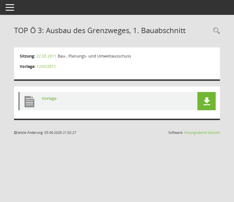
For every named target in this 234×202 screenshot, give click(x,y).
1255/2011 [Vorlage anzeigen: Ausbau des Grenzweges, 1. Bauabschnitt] (46, 66)
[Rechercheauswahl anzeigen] (215, 31)
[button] (206, 101)
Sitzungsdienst (202, 132)
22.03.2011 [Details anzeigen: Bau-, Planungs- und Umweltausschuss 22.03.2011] (46, 56)
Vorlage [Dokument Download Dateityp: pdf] (49, 98)
